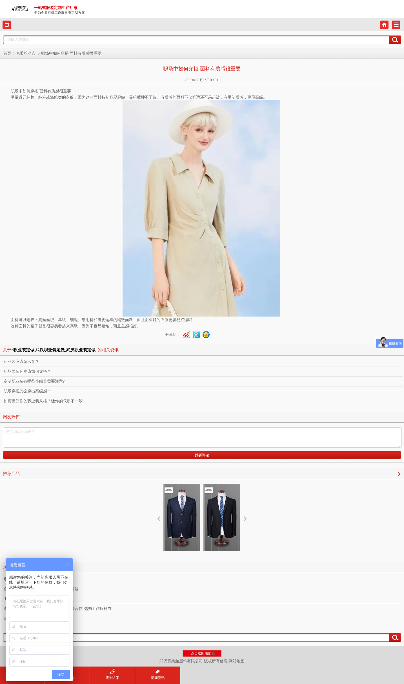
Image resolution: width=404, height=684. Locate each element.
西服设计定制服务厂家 (221, 526)
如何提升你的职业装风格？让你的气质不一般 (43, 401)
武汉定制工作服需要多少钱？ (29, 618)
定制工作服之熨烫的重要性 (27, 579)
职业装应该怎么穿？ (21, 361)
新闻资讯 (158, 674)
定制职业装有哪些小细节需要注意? (34, 381)
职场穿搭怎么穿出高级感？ (27, 391)
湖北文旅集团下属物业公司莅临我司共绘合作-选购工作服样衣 (58, 609)
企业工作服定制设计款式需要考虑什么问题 (41, 589)
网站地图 (237, 661)
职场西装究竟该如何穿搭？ (27, 371)
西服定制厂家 (181, 521)
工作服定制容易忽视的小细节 (29, 599)
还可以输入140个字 (202, 437)
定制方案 (112, 674)
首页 (7, 53)
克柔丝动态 (26, 53)
